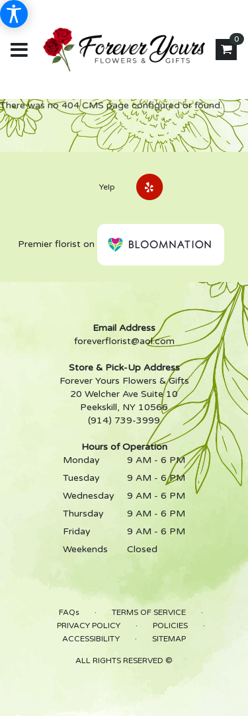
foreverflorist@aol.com (124, 341)
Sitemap (169, 638)
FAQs (69, 612)
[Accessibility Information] (14, 14)
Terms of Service (149, 612)
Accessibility (91, 638)
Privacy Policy (88, 625)
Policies (170, 625)
